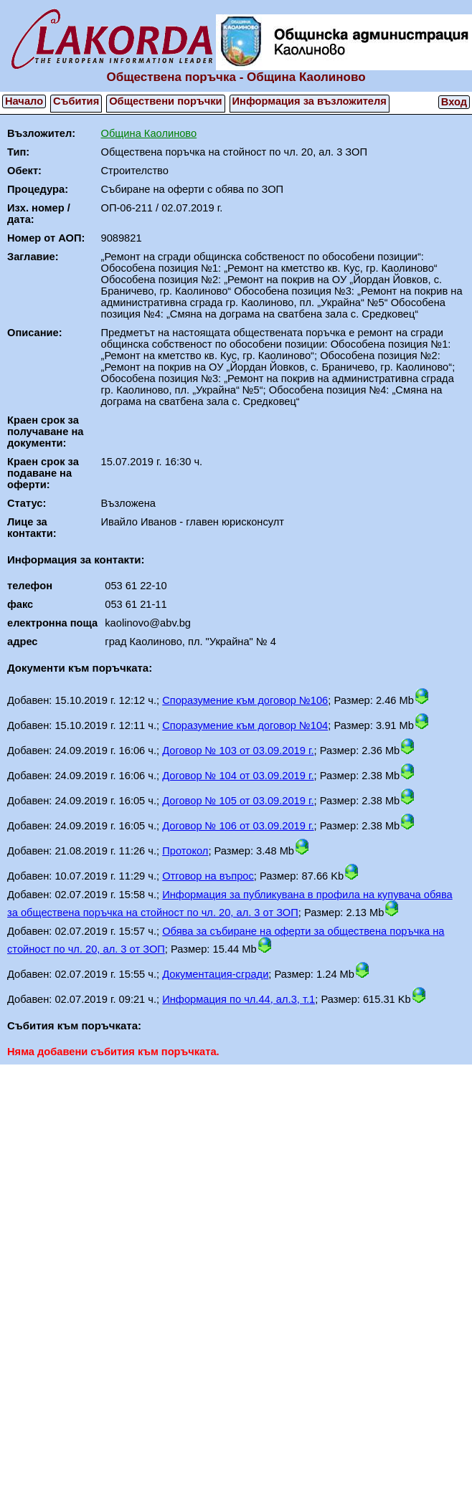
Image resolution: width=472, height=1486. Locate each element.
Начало (24, 101)
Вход (454, 102)
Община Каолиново (149, 133)
